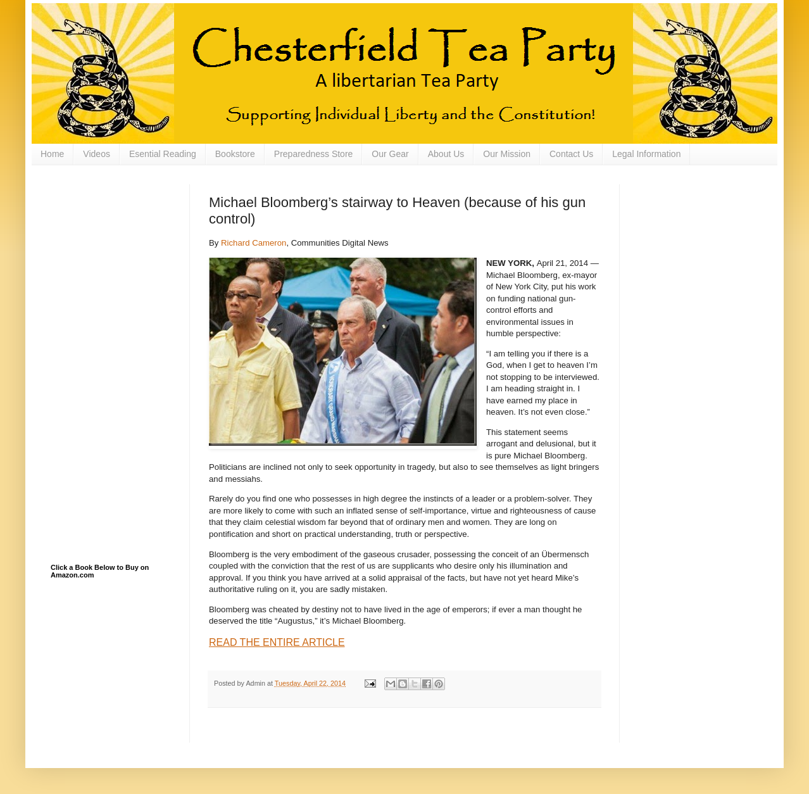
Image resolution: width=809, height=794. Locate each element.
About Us (446, 154)
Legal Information (646, 154)
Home (52, 154)
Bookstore (235, 154)
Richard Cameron (253, 243)
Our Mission (506, 154)
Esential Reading (162, 154)
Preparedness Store (313, 154)
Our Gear (390, 154)
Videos (96, 154)
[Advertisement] (114, 247)
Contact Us (571, 154)
